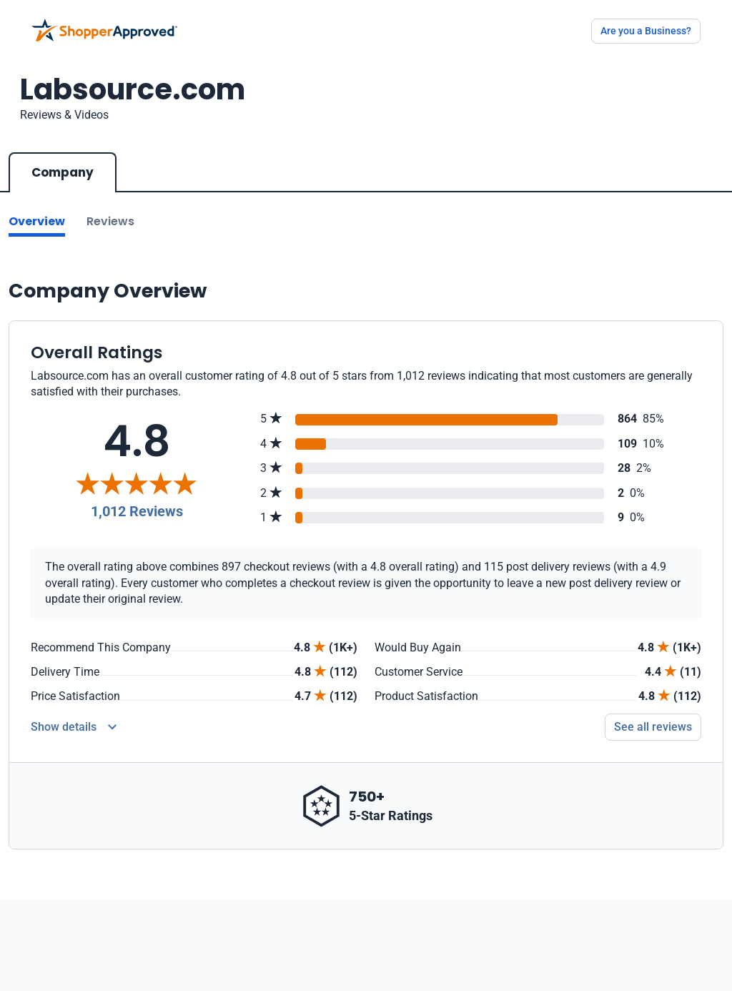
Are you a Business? (645, 30)
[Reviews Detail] (74, 727)
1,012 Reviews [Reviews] (137, 511)
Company (62, 172)
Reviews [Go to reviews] (110, 221)
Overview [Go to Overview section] (37, 221)
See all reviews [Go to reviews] (653, 727)
